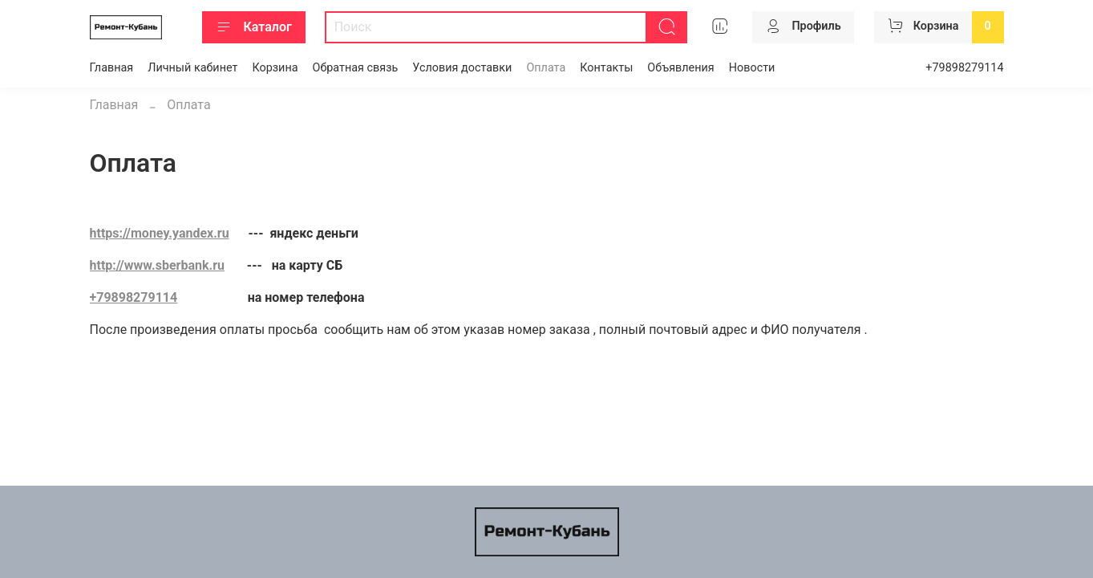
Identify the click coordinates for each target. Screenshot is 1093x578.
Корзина (275, 68)
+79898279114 (964, 68)
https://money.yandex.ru (159, 233)
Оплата (545, 68)
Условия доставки (462, 68)
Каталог (254, 27)
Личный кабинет (192, 68)
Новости (752, 68)
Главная (112, 68)
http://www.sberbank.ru (157, 265)
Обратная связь (356, 68)
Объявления (680, 68)
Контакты (606, 68)
